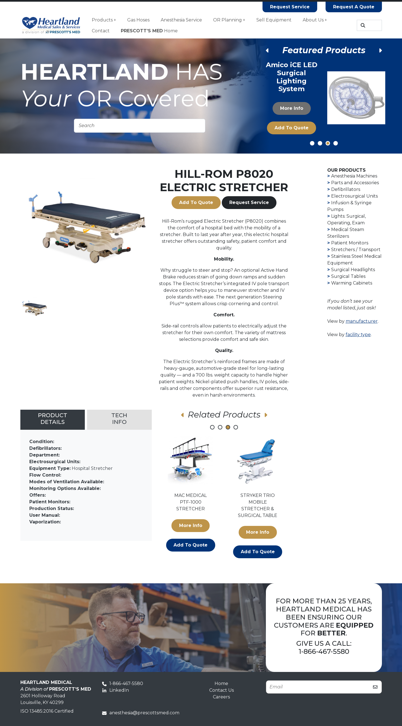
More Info (291, 108)
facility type (358, 334)
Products (104, 20)
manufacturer (362, 321)
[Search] (369, 25)
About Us (315, 20)
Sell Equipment (274, 20)
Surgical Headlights (353, 269)
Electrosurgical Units (354, 196)
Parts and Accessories (355, 182)
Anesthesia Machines (354, 176)
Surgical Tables (348, 276)
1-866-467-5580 (324, 651)
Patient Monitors (349, 243)
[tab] (52, 420)
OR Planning (229, 20)
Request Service (290, 6)
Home (149, 30)
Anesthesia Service (181, 20)
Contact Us (221, 690)
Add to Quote (292, 127)
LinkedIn (115, 690)
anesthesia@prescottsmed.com (140, 712)
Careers (221, 697)
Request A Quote (353, 6)
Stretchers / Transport (356, 249)
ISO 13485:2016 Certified (47, 711)
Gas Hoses (138, 20)
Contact (101, 30)
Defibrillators (345, 189)
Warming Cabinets (351, 283)
